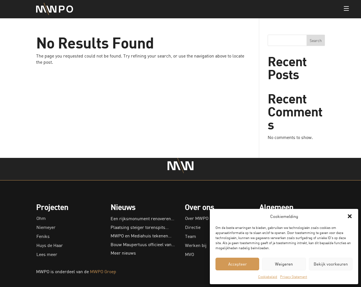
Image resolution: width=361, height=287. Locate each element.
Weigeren (284, 263)
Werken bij (195, 245)
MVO (189, 254)
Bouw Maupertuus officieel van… (143, 244)
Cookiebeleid (267, 277)
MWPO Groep (103, 271)
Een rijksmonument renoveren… (142, 218)
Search (316, 40)
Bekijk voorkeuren (331, 263)
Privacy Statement (293, 277)
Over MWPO (196, 218)
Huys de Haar (49, 245)
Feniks (43, 236)
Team (190, 236)
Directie (193, 227)
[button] (350, 216)
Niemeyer (46, 227)
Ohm (41, 218)
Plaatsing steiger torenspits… (140, 227)
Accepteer (237, 263)
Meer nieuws (123, 253)
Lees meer (46, 254)
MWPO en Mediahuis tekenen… (141, 236)
